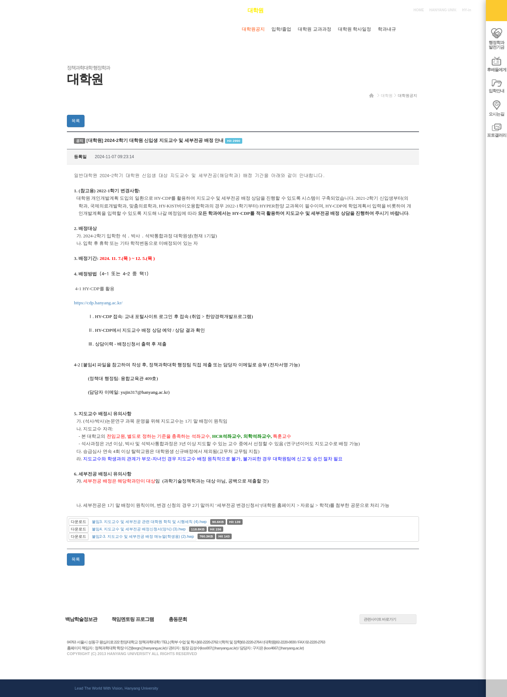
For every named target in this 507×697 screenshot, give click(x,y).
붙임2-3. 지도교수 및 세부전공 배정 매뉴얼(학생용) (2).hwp (143, 536)
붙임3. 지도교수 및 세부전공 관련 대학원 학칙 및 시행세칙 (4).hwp (149, 521)
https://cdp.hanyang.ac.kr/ (98, 302)
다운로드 (78, 521)
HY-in (466, 10)
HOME (418, 10)
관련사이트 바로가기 (380, 619)
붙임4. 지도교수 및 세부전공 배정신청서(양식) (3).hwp (139, 529)
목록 (75, 120)
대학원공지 (407, 95)
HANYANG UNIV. (443, 10)
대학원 (387, 95)
